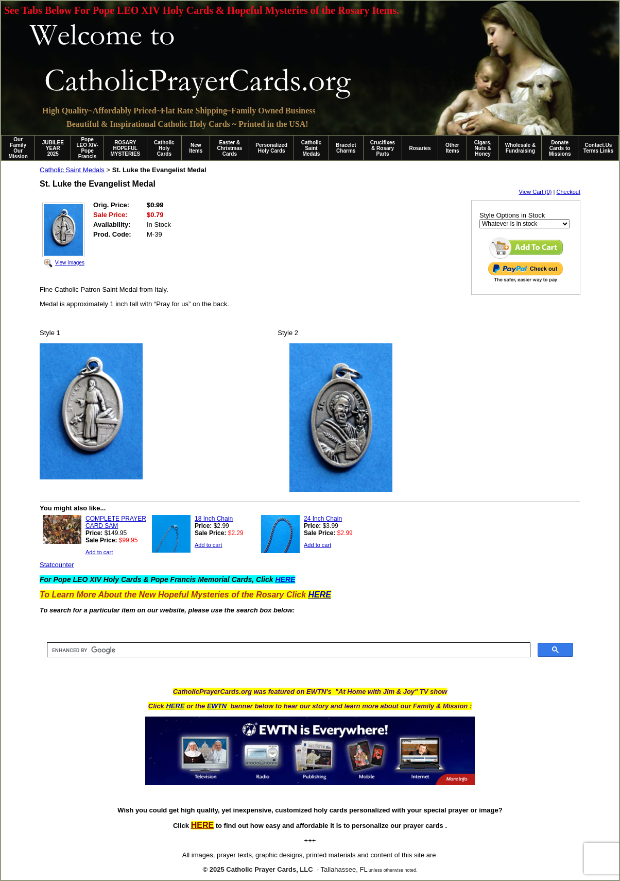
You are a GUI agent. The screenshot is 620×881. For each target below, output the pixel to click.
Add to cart (99, 552)
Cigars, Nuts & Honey (483, 148)
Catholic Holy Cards (164, 148)
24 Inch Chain (323, 518)
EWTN (217, 706)
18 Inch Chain (214, 518)
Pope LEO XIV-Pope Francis (87, 148)
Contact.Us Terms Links (598, 148)
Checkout (568, 192)
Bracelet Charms (346, 148)
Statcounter (57, 565)
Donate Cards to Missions (560, 148)
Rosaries (419, 148)
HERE (175, 706)
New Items (195, 148)
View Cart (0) (535, 192)
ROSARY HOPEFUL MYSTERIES (125, 148)
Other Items (452, 148)
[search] (287, 650)
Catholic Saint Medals (311, 148)
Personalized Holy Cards (271, 148)
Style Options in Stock (512, 215)
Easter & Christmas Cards (229, 148)
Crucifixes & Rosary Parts (382, 148)
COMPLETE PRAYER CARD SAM (115, 522)
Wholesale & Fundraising (520, 148)
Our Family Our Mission (18, 148)
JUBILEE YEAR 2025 (53, 148)
